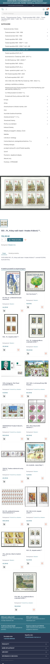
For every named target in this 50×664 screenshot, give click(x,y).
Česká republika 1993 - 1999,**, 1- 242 (16, 43)
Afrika (5, 103)
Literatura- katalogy (10, 138)
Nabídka (6, 134)
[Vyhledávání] (25, 13)
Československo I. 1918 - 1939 (14, 32)
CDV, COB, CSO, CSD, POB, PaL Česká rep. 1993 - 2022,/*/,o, (22, 81)
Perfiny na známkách (10, 124)
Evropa (6, 100)
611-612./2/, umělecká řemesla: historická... (12, 298)
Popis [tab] (4, 253)
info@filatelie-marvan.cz (38, 5)
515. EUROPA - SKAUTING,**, (35, 465)
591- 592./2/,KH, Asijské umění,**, (33, 512)
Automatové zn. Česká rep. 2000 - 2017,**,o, (18, 56)
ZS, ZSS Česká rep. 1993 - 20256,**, (15, 60)
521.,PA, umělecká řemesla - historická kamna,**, (11, 512)
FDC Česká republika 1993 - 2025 (15, 74)
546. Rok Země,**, (32, 294)
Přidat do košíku (16, 240)
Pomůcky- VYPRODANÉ (11, 162)
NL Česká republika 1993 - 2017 (14, 77)
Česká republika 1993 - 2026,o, (14, 63)
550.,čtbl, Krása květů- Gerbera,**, (33, 426)
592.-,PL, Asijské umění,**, (11, 337)
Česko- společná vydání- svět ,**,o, (15, 70)
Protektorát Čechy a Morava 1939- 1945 (17, 96)
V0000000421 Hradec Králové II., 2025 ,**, (13, 426)
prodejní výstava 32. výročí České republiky (17, 148)
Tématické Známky (9, 120)
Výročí (6, 151)
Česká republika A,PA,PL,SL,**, (14, 53)
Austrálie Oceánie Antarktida (12, 113)
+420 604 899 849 (26, 5)
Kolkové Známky (9, 127)
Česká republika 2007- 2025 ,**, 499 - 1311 (15, 50)
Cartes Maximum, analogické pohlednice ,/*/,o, (18, 141)
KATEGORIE (5, 24)
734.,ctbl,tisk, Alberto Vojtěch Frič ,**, (12, 554)
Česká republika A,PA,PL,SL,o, (14, 67)
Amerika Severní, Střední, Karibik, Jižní (15, 106)
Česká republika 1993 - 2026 (13, 39)
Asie (5, 110)
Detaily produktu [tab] (14, 253)
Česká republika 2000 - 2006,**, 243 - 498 (17, 46)
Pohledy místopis (9, 145)
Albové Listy (7, 158)
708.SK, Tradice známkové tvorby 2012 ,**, (13, 469)
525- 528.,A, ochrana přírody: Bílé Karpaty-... (36, 384)
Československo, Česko (11, 29)
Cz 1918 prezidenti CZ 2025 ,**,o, (15, 93)
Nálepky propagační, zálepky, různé (14, 131)
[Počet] (3, 239)
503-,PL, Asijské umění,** (34, 550)
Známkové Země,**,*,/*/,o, (11, 117)
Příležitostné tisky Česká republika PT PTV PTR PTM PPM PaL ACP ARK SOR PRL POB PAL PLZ (24, 88)
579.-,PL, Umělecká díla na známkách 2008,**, (34, 341)
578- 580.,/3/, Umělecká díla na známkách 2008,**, (24, 597)
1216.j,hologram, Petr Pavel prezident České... (11, 384)
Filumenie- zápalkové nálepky (13, 155)
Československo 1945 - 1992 (13, 36)
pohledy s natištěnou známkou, (14, 84)
